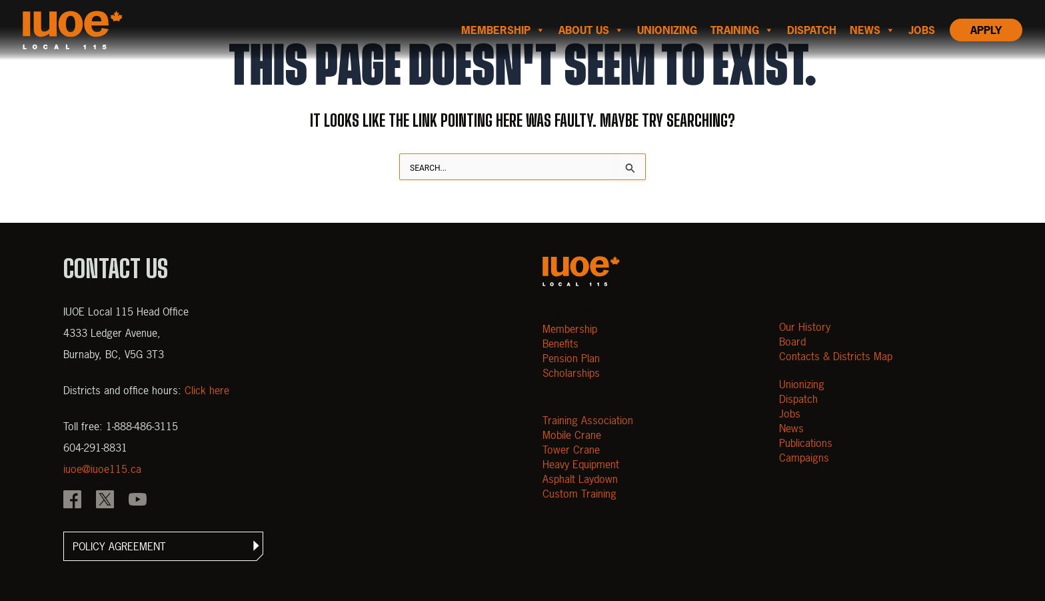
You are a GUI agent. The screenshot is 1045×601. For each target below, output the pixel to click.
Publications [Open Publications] (805, 443)
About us (591, 30)
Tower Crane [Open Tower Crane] (571, 449)
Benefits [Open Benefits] (560, 343)
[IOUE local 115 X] (105, 501)
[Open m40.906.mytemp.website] (581, 271)
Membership (503, 30)
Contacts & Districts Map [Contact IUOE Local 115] (835, 356)
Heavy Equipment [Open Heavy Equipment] (580, 464)
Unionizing (667, 30)
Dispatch (811, 30)
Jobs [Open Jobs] (789, 413)
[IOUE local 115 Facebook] (72, 501)
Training (742, 30)
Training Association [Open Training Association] (587, 420)
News (872, 30)
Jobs (921, 30)
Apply (986, 30)
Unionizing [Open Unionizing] (801, 384)
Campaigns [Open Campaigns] (804, 457)
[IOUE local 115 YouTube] (138, 501)
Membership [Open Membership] (569, 329)
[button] (163, 546)
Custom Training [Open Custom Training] (579, 493)
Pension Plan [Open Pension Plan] (571, 358)
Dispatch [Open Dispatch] (798, 399)
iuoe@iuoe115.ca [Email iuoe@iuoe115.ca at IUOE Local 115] (102, 469)
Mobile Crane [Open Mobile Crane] (571, 435)
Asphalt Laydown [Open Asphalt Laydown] (580, 479)
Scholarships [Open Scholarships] (571, 373)
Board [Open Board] (792, 341)
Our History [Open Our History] (804, 327)
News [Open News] (791, 428)
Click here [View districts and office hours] (207, 390)
